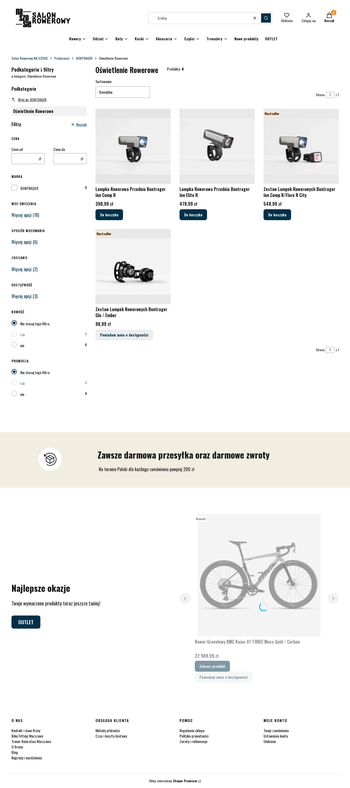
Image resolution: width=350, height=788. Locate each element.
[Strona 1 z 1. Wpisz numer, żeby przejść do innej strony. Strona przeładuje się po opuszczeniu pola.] (330, 95)
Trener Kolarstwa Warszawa (31, 741)
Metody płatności (107, 730)
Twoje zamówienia (276, 730)
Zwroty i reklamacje (193, 741)
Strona (320, 94)
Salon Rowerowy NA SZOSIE (29, 58)
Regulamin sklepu (192, 730)
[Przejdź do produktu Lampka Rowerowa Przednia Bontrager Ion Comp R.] (133, 146)
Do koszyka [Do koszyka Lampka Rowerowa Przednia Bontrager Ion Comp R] (109, 214)
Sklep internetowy (173, 780)
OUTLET (26, 622)
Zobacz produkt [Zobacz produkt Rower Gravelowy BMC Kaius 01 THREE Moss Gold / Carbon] (212, 666)
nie (22, 345)
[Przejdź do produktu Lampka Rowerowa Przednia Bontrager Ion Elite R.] (217, 146)
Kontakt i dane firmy (25, 730)
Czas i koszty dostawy (111, 736)
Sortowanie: (103, 81)
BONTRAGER (84, 58)
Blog (14, 752)
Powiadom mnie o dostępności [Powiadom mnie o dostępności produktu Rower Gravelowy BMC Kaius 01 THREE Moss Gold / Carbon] (223, 677)
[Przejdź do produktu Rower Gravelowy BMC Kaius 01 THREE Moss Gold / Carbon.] (259, 575)
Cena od (17, 149)
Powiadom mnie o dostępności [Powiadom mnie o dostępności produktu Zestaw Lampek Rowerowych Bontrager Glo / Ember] (124, 335)
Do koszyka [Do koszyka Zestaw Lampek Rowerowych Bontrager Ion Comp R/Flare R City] (277, 214)
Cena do (59, 149)
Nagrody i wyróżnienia (26, 757)
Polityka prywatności (194, 736)
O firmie (17, 747)
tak (22, 334)
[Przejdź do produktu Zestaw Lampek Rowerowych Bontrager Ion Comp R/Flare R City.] (301, 146)
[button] (266, 18)
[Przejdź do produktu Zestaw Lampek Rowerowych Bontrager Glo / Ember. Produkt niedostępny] (133, 266)
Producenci (62, 58)
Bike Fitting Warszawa (27, 736)
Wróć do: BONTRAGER (29, 99)
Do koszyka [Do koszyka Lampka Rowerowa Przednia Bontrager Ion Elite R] (193, 214)
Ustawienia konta (276, 736)
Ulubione (270, 741)
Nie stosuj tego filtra (34, 323)
